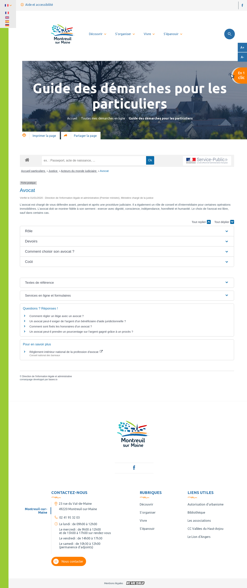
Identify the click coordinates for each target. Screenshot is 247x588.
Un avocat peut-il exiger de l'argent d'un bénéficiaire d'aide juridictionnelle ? (78, 321)
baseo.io (53, 379)
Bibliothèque (196, 512)
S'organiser (148, 512)
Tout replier (201, 222)
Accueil (72, 118)
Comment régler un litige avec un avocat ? (57, 316)
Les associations (199, 520)
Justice (53, 170)
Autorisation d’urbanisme (205, 504)
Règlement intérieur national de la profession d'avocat (66, 351)
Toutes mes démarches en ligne (103, 118)
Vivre (143, 520)
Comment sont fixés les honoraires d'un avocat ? (61, 326)
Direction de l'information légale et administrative (47, 376)
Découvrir (146, 504)
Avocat (104, 170)
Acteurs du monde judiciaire (79, 170)
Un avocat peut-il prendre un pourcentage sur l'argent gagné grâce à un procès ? (81, 331)
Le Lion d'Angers (199, 536)
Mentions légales (113, 583)
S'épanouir (147, 528)
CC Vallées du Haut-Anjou (205, 528)
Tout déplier (224, 222)
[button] (127, 231)
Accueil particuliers (33, 170)
